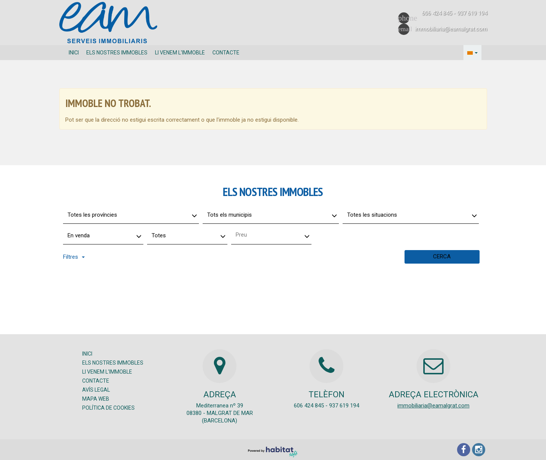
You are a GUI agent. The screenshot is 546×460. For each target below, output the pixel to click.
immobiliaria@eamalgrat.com (433, 405)
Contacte (225, 53)
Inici (74, 53)
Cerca (442, 256)
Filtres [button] (74, 256)
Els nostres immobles (116, 53)
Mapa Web (95, 399)
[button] (472, 52)
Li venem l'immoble (180, 53)
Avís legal (96, 390)
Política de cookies (108, 408)
